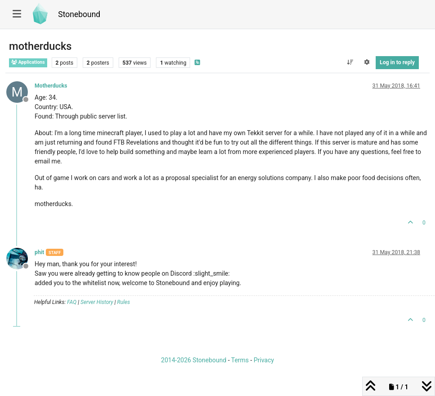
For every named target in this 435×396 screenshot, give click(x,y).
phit (39, 252)
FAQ (71, 302)
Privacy (263, 360)
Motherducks (51, 86)
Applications (28, 62)
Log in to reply (397, 62)
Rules (123, 302)
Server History (96, 302)
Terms (240, 360)
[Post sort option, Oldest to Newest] (349, 62)
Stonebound (79, 14)
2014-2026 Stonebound (193, 360)
